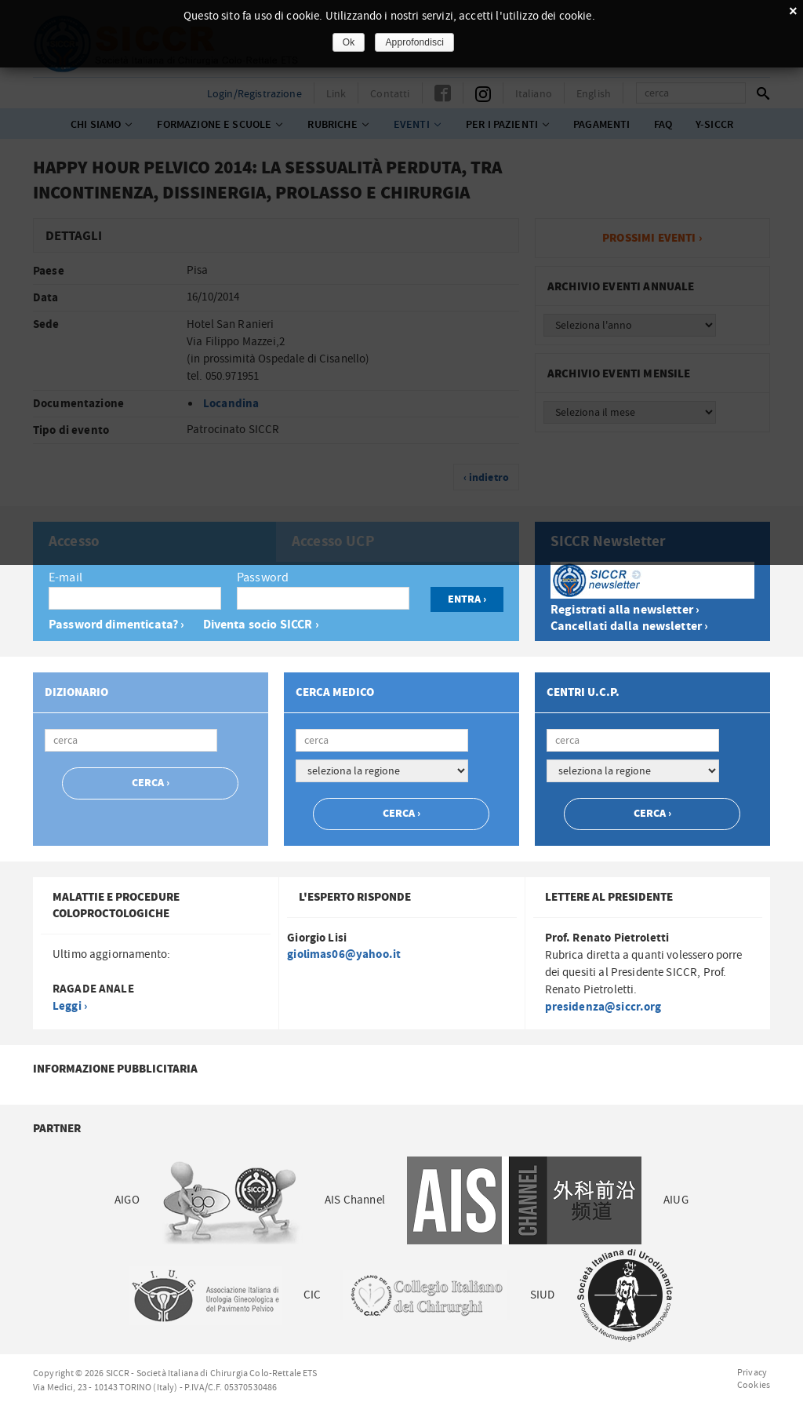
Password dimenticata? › (116, 625)
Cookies (753, 1385)
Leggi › (70, 1006)
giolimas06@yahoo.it (344, 954)
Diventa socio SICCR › (261, 625)
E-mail (65, 577)
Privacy (752, 1372)
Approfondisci (414, 42)
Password (263, 577)
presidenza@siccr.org (603, 1007)
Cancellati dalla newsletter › (629, 626)
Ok (349, 42)
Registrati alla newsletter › (624, 610)
